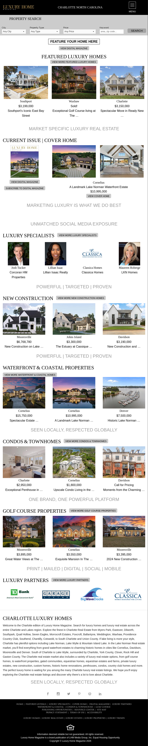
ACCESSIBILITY (94, 713)
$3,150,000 (122, 106)
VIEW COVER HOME (98, 196)
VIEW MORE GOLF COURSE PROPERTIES (93, 511)
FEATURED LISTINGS (36, 704)
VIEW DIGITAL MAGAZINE (74, 48)
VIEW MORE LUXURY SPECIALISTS (77, 235)
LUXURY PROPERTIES (95, 718)
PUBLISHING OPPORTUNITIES (57, 710)
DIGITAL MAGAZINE (99, 704)
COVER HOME (79, 704)
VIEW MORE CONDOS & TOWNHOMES (85, 441)
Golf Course (103, 707)
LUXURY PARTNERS (122, 704)
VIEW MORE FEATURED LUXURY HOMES (74, 62)
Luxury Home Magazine (32, 737)
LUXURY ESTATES (74, 718)
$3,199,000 (25, 106)
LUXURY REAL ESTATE (52, 718)
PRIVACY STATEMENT (56, 713)
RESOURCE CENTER (84, 710)
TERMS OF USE (77, 713)
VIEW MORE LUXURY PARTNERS (70, 580)
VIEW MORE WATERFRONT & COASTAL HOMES (29, 375)
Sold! (74, 106)
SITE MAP (101, 710)
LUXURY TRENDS (116, 718)
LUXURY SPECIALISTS (59, 704)
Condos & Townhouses (79, 707)
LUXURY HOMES (31, 718)
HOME (19, 704)
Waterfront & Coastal (51, 707)
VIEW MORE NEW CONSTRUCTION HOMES (81, 298)
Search (137, 30)
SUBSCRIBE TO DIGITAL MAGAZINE (25, 188)
